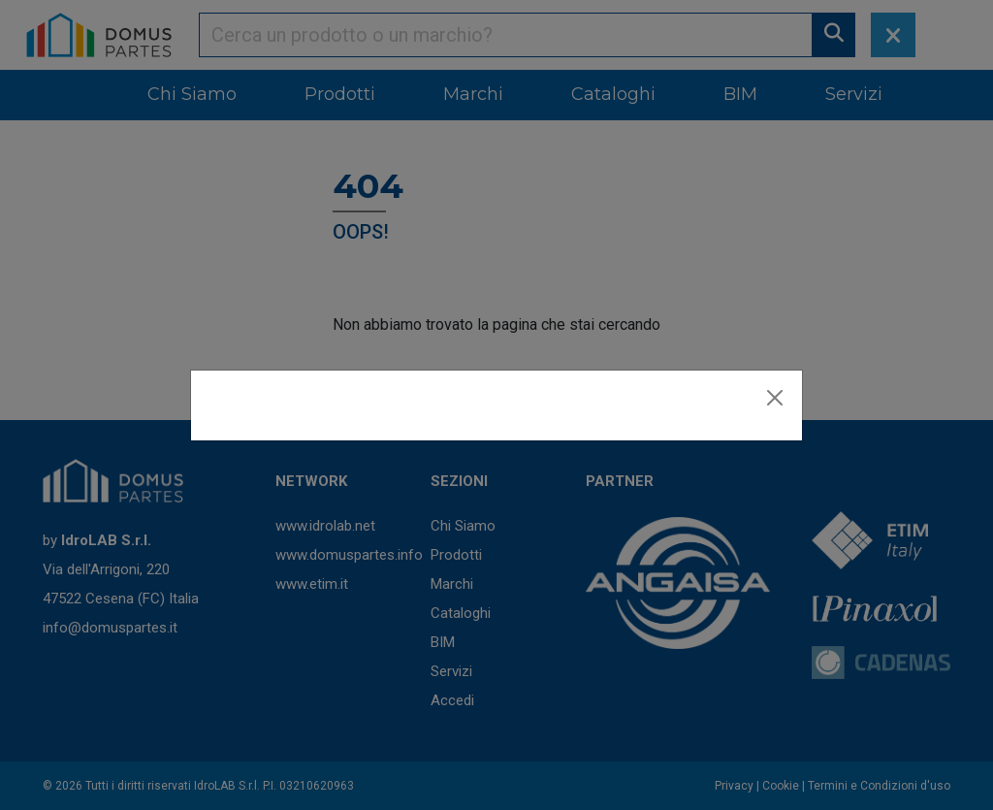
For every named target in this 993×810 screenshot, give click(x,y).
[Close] (774, 397)
